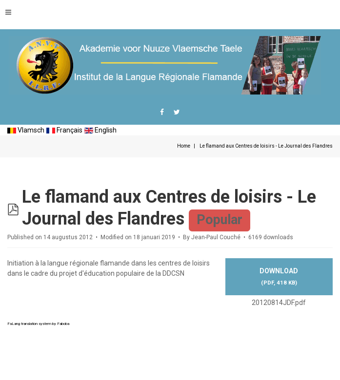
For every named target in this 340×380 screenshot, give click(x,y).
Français (64, 130)
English (100, 130)
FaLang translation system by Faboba (38, 324)
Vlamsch (25, 130)
